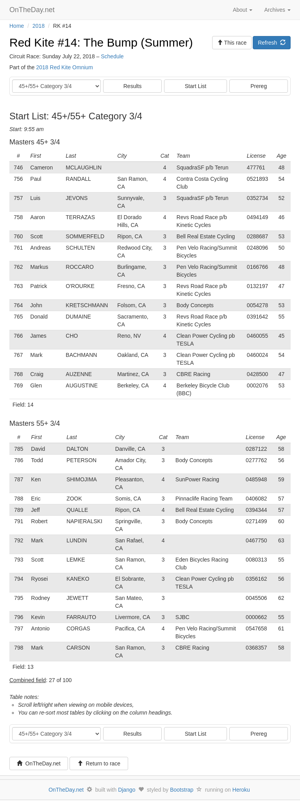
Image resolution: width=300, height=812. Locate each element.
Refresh (272, 43)
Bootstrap (181, 790)
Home (16, 26)
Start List (195, 86)
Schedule (112, 56)
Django (126, 790)
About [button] (242, 10)
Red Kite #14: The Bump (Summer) (101, 42)
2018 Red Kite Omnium (64, 67)
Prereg (258, 86)
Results (132, 86)
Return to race (99, 763)
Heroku (241, 790)
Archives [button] (277, 10)
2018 (38, 26)
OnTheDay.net (33, 10)
